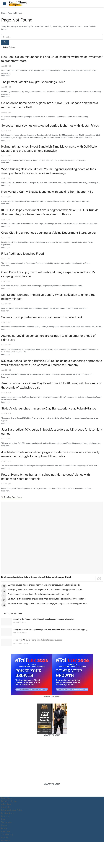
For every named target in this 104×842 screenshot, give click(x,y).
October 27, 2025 (20, 633)
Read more (5, 76)
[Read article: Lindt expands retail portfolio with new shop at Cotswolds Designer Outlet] (52, 538)
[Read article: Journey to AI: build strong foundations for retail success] (6, 642)
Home (3, 13)
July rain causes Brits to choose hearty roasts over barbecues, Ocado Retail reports (44, 585)
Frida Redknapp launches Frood (22, 253)
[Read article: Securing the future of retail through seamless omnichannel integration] (6, 621)
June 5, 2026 (6, 66)
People (4, 828)
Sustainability (7, 834)
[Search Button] (99, 3)
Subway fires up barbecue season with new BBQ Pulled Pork (42, 317)
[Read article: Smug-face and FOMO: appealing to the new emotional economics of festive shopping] (6, 632)
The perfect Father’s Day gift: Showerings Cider (33, 82)
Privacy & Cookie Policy (11, 810)
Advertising (6, 804)
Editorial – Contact (9, 801)
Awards (4, 837)
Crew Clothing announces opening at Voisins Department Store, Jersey (49, 232)
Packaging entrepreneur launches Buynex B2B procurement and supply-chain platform (45, 589)
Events (4, 825)
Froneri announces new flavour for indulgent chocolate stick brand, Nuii (38, 594)
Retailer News (7, 813)
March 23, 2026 (19, 622)
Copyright (5, 807)
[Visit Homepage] (19, 3)
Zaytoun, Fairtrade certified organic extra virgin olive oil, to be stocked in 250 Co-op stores (47, 599)
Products (5, 816)
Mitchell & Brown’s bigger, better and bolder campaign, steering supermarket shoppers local (47, 603)
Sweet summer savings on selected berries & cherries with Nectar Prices (50, 125)
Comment (5, 831)
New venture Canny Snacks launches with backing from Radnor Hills (47, 191)
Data (3, 819)
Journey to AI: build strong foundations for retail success (37, 640)
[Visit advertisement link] (31, 674)
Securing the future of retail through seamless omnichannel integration (43, 619)
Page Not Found (15, 13)
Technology (6, 822)
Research (5, 840)
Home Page (6, 798)
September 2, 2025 (20, 643)
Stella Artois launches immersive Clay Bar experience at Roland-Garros (48, 408)
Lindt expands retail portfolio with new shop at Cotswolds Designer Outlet (36, 577)
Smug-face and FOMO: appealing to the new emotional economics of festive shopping (50, 629)
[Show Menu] (4, 3)
